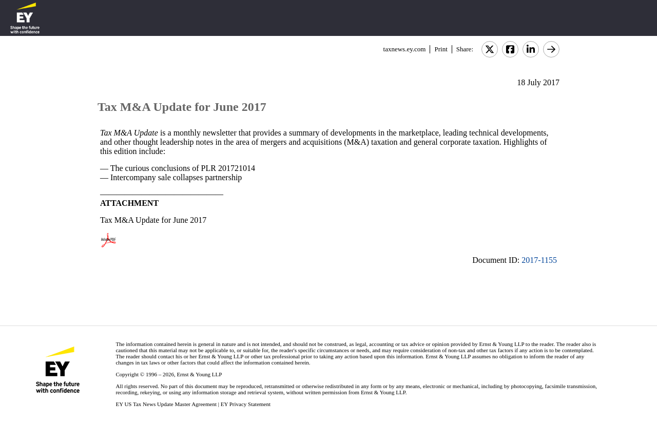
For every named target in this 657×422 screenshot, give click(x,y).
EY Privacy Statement (245, 404)
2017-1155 (539, 260)
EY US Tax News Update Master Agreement (166, 404)
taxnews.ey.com (404, 49)
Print (440, 49)
